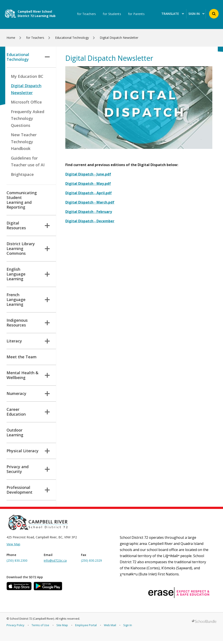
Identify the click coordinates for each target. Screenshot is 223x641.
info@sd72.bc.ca (55, 560)
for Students (112, 14)
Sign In (127, 625)
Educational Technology (28, 57)
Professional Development (28, 490)
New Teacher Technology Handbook (24, 141)
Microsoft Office (26, 102)
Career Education (28, 412)
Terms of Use (40, 625)
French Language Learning (28, 299)
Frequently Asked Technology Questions (27, 118)
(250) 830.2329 (91, 560)
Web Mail (110, 625)
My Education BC (27, 76)
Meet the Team (22, 356)
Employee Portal (86, 625)
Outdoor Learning (15, 432)
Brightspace (22, 174)
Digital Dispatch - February (88, 211)
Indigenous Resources (28, 323)
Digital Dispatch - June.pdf (88, 174)
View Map (13, 544)
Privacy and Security (28, 469)
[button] (214, 14)
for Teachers (86, 14)
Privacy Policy (15, 625)
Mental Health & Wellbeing (28, 375)
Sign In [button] (196, 14)
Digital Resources (28, 225)
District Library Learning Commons (28, 248)
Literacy (28, 340)
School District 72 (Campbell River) (32, 619)
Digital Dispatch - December (89, 221)
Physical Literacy (28, 450)
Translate (172, 14)
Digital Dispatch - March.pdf (89, 202)
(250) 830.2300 (17, 560)
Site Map (62, 625)
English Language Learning (28, 274)
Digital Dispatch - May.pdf (88, 183)
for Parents (136, 14)
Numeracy (28, 393)
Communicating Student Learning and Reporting (22, 200)
